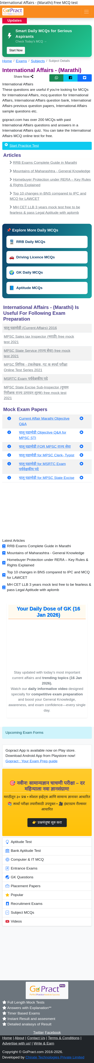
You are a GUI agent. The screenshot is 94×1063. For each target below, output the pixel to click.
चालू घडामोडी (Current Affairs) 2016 (30, 328)
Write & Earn (44, 1043)
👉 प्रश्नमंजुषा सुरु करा (47, 822)
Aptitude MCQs (26, 288)
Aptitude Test (18, 842)
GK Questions (19, 877)
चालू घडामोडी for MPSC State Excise (46, 478)
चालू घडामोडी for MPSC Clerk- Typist (46, 455)
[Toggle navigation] (86, 11)
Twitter (38, 1032)
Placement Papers (22, 886)
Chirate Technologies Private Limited (55, 1057)
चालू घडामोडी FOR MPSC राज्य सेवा (45, 446)
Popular (14, 895)
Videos (13, 921)
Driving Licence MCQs (32, 257)
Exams (21, 61)
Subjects (38, 61)
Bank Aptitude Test (23, 851)
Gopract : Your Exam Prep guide (31, 761)
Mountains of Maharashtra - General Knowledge (51, 171)
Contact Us (36, 1038)
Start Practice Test (24, 146)
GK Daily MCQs (26, 272)
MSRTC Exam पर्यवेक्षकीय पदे (26, 379)
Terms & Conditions (63, 1038)
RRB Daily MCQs (27, 242)
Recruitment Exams (23, 904)
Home (7, 61)
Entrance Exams (21, 868)
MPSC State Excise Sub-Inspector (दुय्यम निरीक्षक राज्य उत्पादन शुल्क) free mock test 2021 (36, 392)
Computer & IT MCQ (24, 860)
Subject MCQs (19, 913)
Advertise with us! (16, 1043)
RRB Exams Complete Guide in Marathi (45, 163)
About (19, 1038)
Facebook (53, 1032)
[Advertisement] (47, 511)
